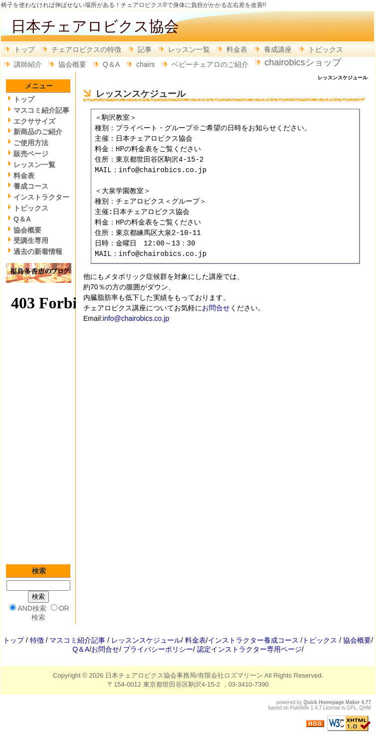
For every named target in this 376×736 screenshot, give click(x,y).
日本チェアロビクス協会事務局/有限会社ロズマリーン (184, 675)
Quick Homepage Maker (331, 702)
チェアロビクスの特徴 (86, 49)
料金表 (236, 49)
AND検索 (31, 608)
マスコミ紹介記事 (41, 110)
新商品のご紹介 (37, 132)
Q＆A (111, 64)
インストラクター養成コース (253, 640)
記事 (145, 49)
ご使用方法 (30, 143)
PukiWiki (299, 708)
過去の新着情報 (37, 251)
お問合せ (216, 308)
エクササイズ (34, 121)
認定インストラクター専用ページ (249, 649)
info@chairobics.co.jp (136, 318)
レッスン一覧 (189, 49)
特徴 (37, 640)
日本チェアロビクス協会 (95, 26)
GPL (352, 708)
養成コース (30, 186)
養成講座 (278, 49)
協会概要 (72, 64)
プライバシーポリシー (158, 649)
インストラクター (41, 197)
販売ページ (30, 154)
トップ (24, 49)
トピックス (325, 49)
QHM (365, 708)
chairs (145, 64)
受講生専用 (30, 241)
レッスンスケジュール (146, 640)
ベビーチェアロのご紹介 (210, 64)
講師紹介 (28, 64)
